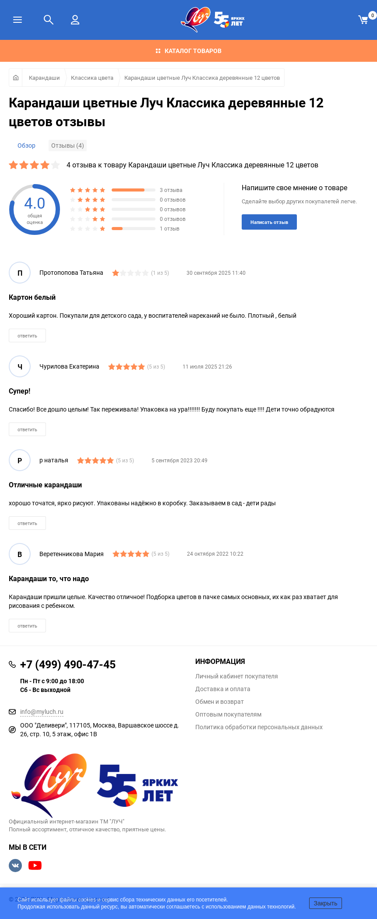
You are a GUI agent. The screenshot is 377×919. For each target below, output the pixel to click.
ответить (27, 335)
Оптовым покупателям (228, 714)
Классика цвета (92, 78)
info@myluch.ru (41, 711)
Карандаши (44, 78)
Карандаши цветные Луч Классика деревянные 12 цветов (202, 78)
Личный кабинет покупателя (236, 676)
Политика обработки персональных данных (259, 727)
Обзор (26, 145)
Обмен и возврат (219, 702)
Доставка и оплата (222, 689)
